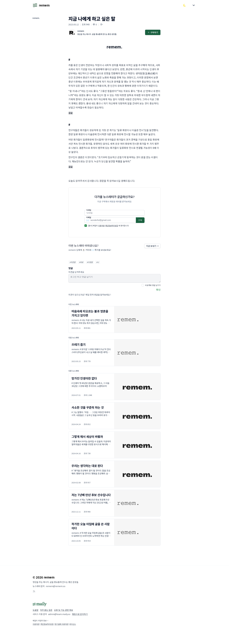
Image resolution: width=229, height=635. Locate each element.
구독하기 (152, 32)
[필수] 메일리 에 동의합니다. (108, 225)
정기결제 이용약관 (61, 624)
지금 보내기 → (152, 245)
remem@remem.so (55, 586)
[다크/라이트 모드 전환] (184, 5)
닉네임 (88, 210)
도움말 (35, 610)
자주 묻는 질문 (46, 610)
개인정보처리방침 (111, 225)
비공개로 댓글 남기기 (153, 285)
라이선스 (72, 624)
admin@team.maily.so (59, 614)
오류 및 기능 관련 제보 (63, 610)
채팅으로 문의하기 (80, 614)
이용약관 (101, 225)
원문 (70, 112)
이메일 (88, 217)
